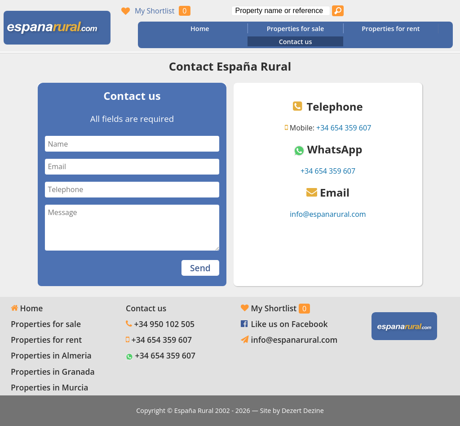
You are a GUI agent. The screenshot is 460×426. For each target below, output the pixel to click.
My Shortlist (154, 11)
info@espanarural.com (328, 214)
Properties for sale (295, 28)
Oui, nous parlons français (425, 11)
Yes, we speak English (391, 11)
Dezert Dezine (303, 410)
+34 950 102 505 (164, 323)
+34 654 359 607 (343, 128)
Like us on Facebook (289, 323)
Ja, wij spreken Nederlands (442, 11)
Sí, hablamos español (408, 11)
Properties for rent (391, 28)
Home (199, 28)
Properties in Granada (53, 371)
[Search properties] (338, 10)
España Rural (193, 410)
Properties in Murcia (49, 387)
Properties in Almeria (51, 355)
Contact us (295, 41)
